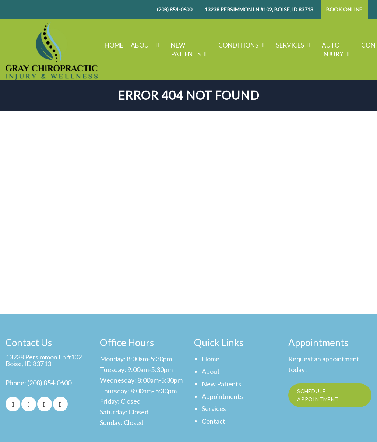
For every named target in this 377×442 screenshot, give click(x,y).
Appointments (222, 397)
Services (290, 45)
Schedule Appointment (318, 396)
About (142, 45)
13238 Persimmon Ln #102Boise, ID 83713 (44, 360)
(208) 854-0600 (174, 9)
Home (114, 45)
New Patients (186, 49)
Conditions (238, 45)
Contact (213, 421)
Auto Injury (332, 49)
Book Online (344, 9)
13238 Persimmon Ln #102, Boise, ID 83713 (258, 9)
